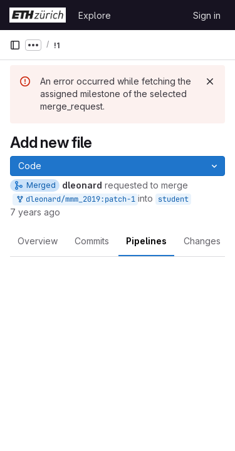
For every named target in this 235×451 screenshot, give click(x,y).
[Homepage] (37, 15)
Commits (92, 241)
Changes (202, 241)
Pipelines (146, 241)
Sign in (207, 15)
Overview (38, 241)
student (173, 199)
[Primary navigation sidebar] (15, 45)
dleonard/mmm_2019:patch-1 (75, 199)
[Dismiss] (209, 81)
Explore (94, 15)
